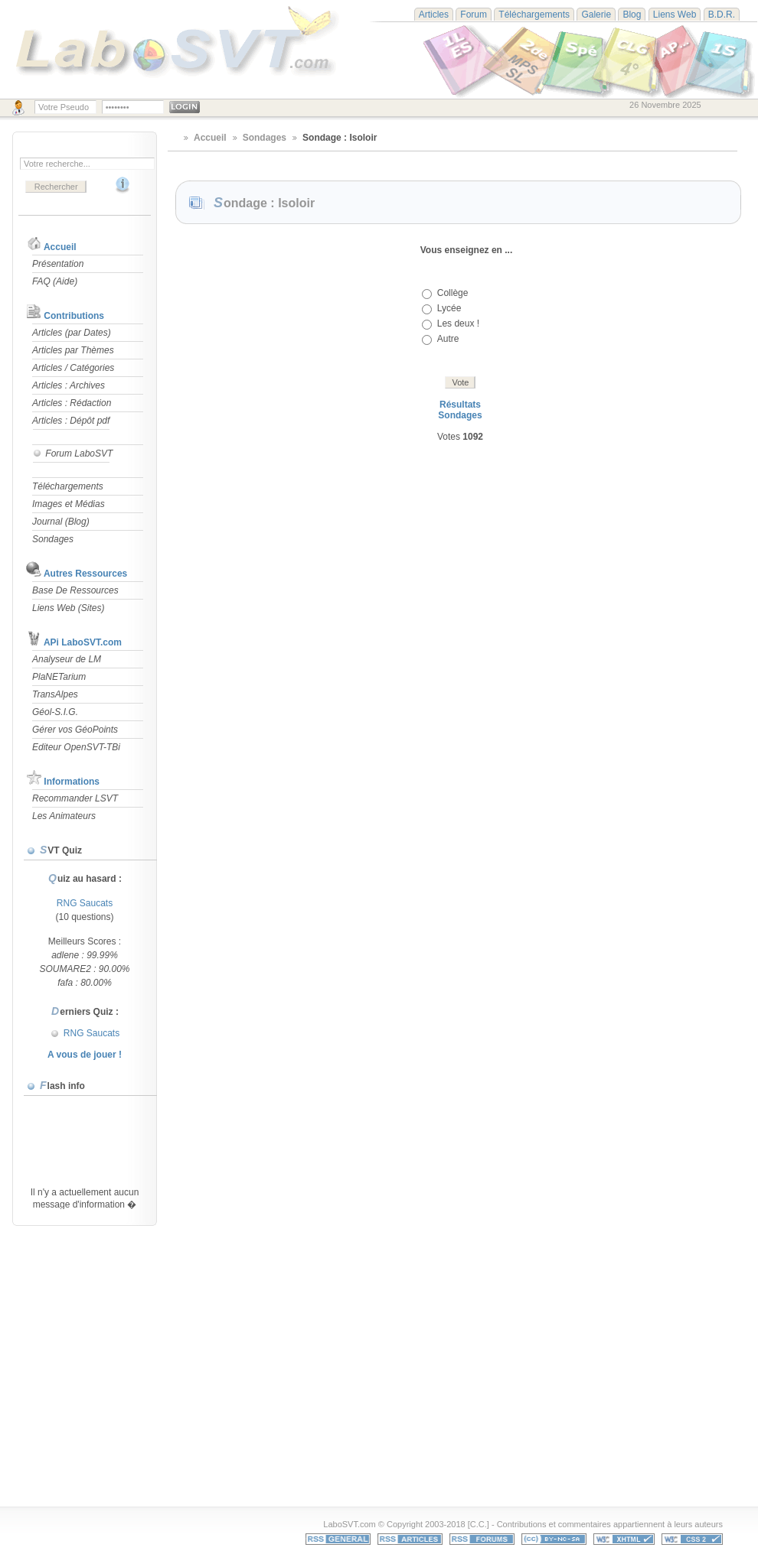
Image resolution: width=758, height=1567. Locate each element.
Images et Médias (68, 504)
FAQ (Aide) (54, 281)
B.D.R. (721, 14)
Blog (631, 14)
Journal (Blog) (61, 521)
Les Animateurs (64, 816)
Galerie (596, 14)
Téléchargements (534, 14)
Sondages (53, 539)
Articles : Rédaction (71, 403)
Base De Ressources (75, 590)
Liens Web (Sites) (68, 608)
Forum (473, 14)
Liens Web (674, 14)
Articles (434, 14)
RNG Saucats (85, 903)
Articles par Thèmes (73, 350)
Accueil (60, 247)
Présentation (57, 263)
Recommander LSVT (75, 798)
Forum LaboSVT (72, 453)
